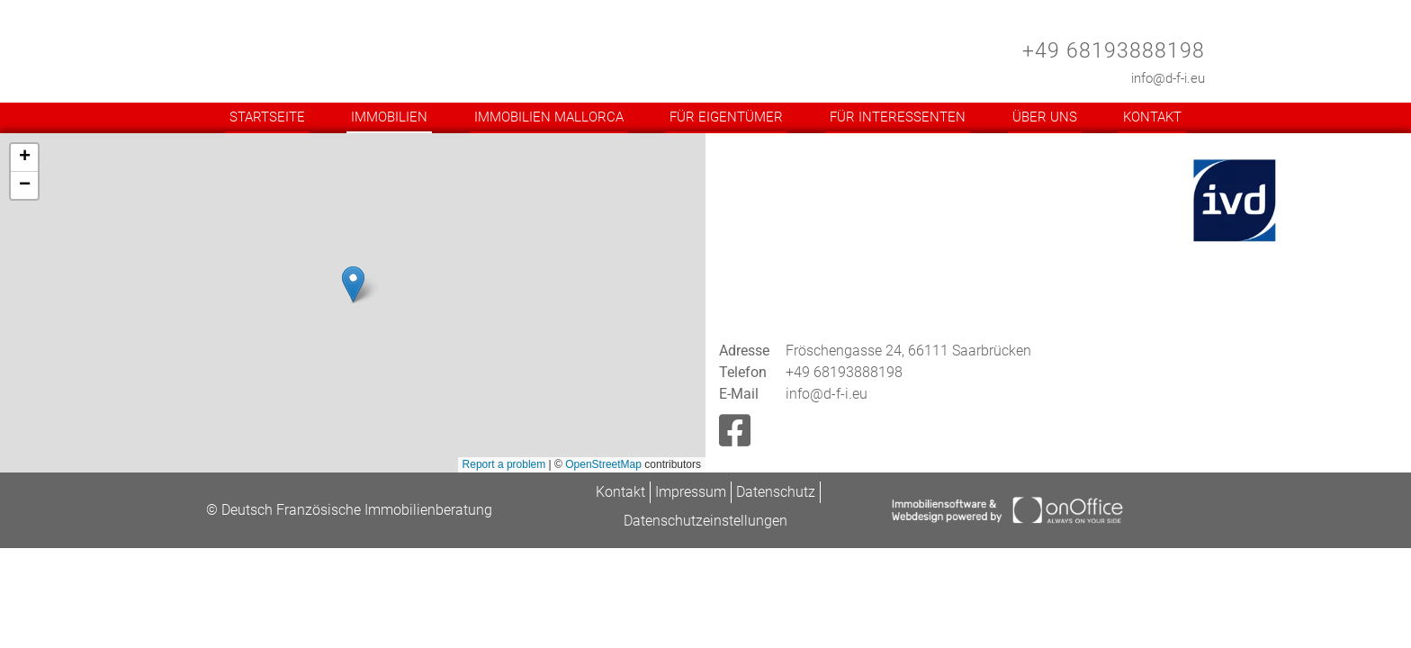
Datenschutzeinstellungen (705, 520)
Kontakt (1152, 117)
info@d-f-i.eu (1168, 78)
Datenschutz (775, 491)
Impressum (690, 491)
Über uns (1044, 117)
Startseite (267, 117)
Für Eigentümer (726, 117)
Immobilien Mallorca (549, 117)
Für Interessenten (898, 117)
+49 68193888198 (1113, 51)
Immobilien (389, 117)
